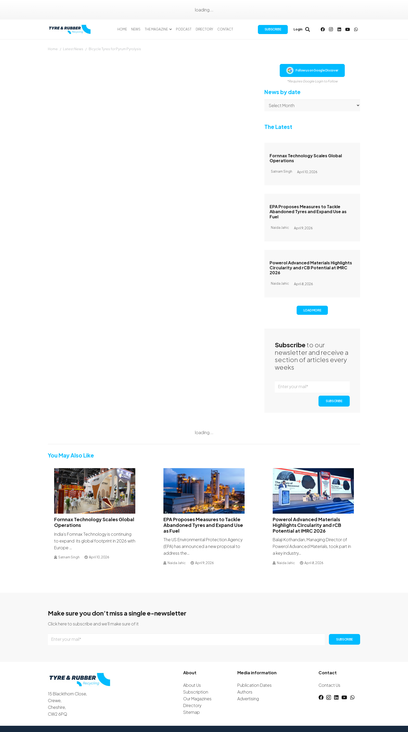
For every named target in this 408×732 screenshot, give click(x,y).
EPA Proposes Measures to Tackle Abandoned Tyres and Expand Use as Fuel (308, 211)
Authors (244, 692)
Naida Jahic (177, 563)
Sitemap (191, 712)
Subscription (195, 692)
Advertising (248, 698)
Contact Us (329, 685)
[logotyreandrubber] (74, 31)
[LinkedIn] (339, 31)
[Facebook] (322, 31)
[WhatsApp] (356, 31)
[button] (174, 31)
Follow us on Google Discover (312, 70)
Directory (192, 705)
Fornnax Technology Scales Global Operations (306, 158)
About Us (192, 685)
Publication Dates (254, 685)
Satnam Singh (69, 557)
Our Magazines (197, 698)
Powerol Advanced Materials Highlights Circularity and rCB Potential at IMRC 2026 (311, 267)
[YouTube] (347, 31)
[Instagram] (331, 31)
